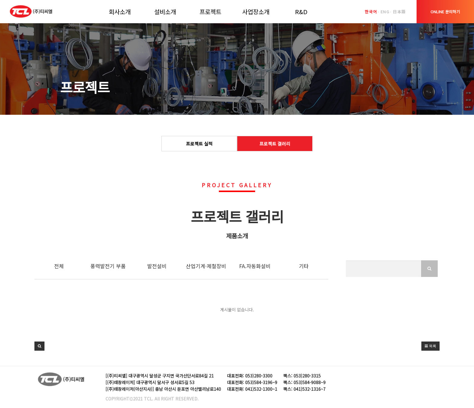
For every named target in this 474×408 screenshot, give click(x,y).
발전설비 (157, 266)
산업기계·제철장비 (206, 266)
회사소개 (120, 11)
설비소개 (165, 11)
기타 (304, 266)
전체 (59, 266)
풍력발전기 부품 (108, 266)
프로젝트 (210, 11)
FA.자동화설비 (255, 266)
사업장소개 (255, 11)
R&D (301, 11)
